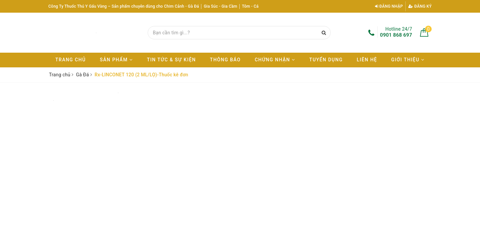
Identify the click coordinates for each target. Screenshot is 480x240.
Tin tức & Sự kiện (171, 59)
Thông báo (225, 59)
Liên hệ (367, 59)
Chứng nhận (275, 59)
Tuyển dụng (326, 59)
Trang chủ (70, 59)
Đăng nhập (389, 6)
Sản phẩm (116, 59)
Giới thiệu (408, 59)
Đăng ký (420, 6)
